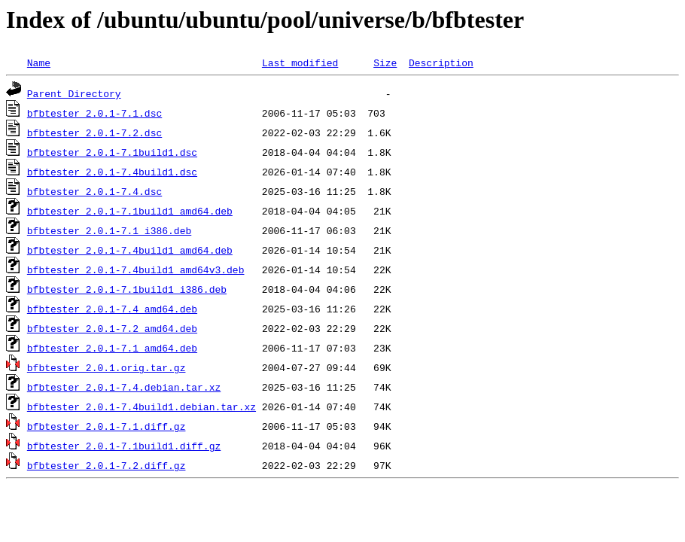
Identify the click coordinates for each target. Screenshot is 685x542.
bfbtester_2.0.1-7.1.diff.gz (106, 426)
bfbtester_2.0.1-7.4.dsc (94, 191)
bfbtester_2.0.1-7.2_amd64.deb (112, 328)
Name (38, 62)
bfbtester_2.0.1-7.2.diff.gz (106, 465)
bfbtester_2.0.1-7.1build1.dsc (112, 152)
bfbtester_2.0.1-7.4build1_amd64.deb (130, 250)
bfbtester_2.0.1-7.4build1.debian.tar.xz (141, 406)
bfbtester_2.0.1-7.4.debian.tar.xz (124, 387)
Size (385, 62)
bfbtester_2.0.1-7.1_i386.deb (109, 230)
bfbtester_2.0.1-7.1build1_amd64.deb (130, 211)
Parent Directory (74, 93)
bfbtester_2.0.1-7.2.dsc (94, 132)
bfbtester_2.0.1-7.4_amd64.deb (112, 308)
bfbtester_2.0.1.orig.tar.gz (106, 367)
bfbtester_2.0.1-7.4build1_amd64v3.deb (136, 269)
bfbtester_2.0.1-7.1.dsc (94, 113)
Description (441, 62)
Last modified (300, 62)
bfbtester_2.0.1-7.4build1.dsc (112, 171)
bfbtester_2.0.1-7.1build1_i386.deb (127, 289)
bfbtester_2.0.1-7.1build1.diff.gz (124, 445)
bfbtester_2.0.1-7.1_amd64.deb (112, 348)
